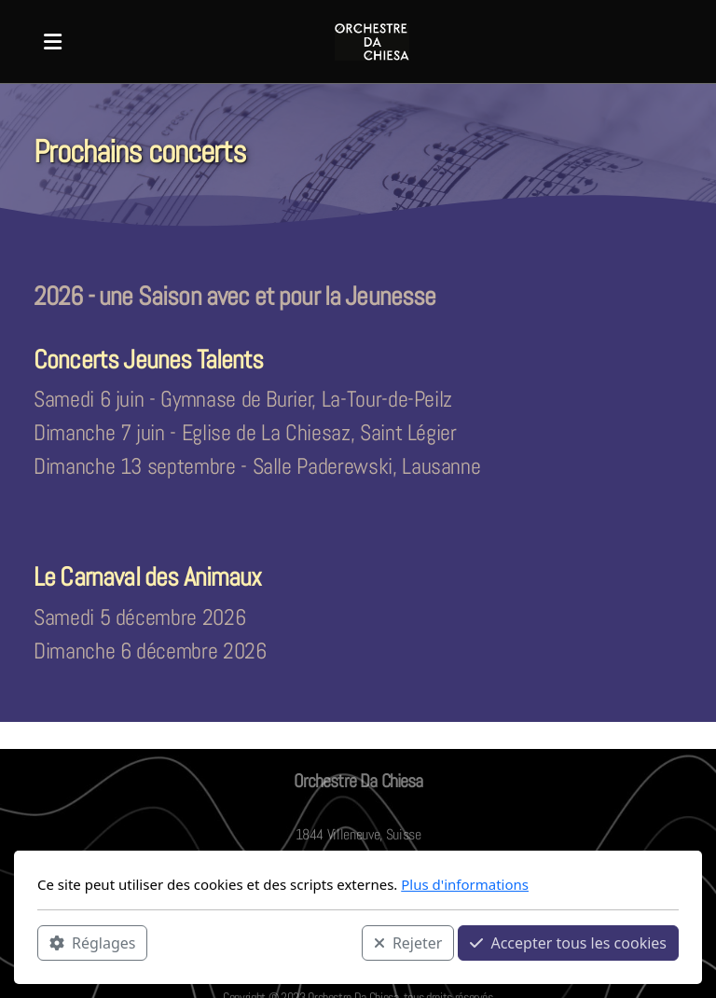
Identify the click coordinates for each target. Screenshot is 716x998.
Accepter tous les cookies (568, 943)
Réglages (92, 943)
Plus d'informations (465, 884)
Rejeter (408, 943)
